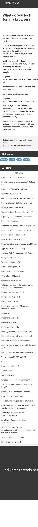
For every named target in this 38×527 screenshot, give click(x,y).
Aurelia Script (6, 371)
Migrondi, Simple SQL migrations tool (16, 336)
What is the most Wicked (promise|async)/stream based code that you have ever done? (18, 430)
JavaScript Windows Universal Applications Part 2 (13, 414)
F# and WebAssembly (10, 221)
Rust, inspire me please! (11, 442)
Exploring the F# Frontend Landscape (16, 217)
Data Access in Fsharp (10, 239)
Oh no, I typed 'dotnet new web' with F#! (17, 198)
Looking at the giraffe (10, 327)
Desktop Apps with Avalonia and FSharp (17, 352)
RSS (16, 173)
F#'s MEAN (5, 313)
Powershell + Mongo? (10, 366)
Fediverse (10, 470)
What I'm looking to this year (12, 437)
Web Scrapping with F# (10, 262)
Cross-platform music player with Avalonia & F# (18, 346)
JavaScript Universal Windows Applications (13, 421)
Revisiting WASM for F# (11, 194)
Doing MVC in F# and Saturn (12, 271)
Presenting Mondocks (10, 318)
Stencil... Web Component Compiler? (16, 392)
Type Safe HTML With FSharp (13, 248)
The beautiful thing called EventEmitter (17, 401)
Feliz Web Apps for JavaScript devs (15, 341)
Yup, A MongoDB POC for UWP (13, 357)
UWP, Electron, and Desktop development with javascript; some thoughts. (18, 406)
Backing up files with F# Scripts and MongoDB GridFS (15, 307)
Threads (28, 145)
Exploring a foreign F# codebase (14, 189)
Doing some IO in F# (9, 301)
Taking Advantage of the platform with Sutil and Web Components (17, 286)
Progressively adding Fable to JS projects (18, 226)
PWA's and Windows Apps (12, 396)
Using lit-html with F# (10, 258)
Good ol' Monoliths (9, 322)
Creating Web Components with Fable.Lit (18, 253)
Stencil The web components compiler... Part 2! (17, 385)
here (9, 89)
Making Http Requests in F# (12, 292)
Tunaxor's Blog (11, 3)
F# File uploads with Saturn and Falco (16, 203)
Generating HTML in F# (10, 276)
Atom (21, 173)
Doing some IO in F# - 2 (10, 297)
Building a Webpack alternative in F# (16, 230)
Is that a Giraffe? (8, 375)
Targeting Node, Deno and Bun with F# (17, 212)
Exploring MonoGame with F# (13, 177)
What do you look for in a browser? (15, 380)
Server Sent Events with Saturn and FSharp (18, 244)
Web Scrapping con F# (10, 267)
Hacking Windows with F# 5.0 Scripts (16, 331)
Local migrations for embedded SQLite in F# (18, 183)
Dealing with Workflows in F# (13, 235)
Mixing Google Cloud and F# (12, 207)
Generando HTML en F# (11, 280)
